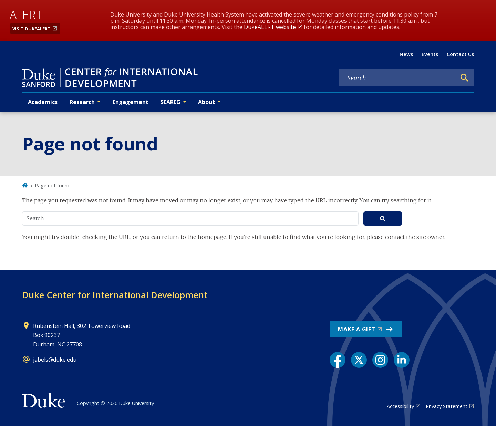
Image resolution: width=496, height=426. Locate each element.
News (406, 54)
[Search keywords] (397, 78)
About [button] (206, 102)
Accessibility (400, 406)
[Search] (465, 77)
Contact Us (460, 54)
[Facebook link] (337, 360)
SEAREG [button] (170, 102)
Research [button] (82, 102)
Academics (43, 102)
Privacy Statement (446, 406)
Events (430, 54)
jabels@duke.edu (54, 359)
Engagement (130, 102)
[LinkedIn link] (402, 360)
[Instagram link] (380, 360)
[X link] (359, 360)
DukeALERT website (270, 27)
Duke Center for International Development (115, 295)
